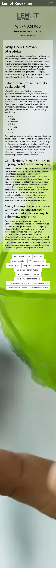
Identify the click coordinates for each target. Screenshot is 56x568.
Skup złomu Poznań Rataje (28, 274)
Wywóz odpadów (36, 261)
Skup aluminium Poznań (17, 288)
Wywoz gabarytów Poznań (19, 283)
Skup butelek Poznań (39, 288)
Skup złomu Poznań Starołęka (28, 279)
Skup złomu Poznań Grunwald (35, 265)
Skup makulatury (19, 261)
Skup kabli (38, 256)
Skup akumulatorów (22, 256)
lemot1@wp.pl (29, 35)
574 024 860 (30, 26)
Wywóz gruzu (14, 265)
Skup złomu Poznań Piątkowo (28, 270)
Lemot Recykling (17, 3)
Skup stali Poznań (41, 283)
